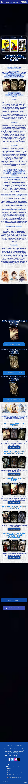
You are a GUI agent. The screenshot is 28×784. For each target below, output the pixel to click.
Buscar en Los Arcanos (14, 764)
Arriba (24, 782)
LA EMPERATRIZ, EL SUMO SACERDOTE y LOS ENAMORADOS (14, 535)
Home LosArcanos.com (14, 608)
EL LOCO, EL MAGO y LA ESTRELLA (14, 424)
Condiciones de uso (14, 752)
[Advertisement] (14, 18)
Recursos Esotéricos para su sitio (14, 772)
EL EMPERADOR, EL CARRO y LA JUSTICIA (14, 508)
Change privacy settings (14, 753)
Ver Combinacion (14, 447)
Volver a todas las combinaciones (14, 601)
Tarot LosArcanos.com (14, 746)
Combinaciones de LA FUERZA (14, 372)
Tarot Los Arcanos (11, 2)
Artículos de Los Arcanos (14, 768)
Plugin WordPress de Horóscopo (14, 774)
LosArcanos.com (16, 781)
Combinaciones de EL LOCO (14, 344)
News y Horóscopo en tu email (14, 766)
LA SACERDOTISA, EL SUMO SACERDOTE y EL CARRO (14, 453)
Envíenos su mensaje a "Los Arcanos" (14, 756)
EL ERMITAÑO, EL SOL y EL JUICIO (14, 479)
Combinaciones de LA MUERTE (14, 400)
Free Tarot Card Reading (14, 777)
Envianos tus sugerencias (14, 770)
